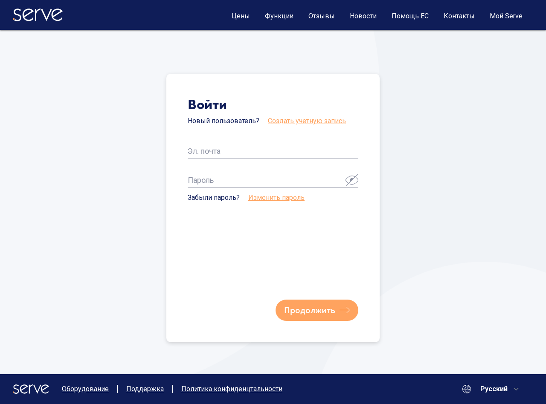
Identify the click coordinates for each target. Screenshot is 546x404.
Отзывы (321, 16)
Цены (241, 16)
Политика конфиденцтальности (231, 389)
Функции (279, 16)
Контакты (459, 16)
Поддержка (145, 389)
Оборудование (85, 389)
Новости (363, 16)
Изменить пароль (276, 197)
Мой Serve (506, 16)
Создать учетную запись (307, 121)
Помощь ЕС (410, 16)
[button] (352, 179)
